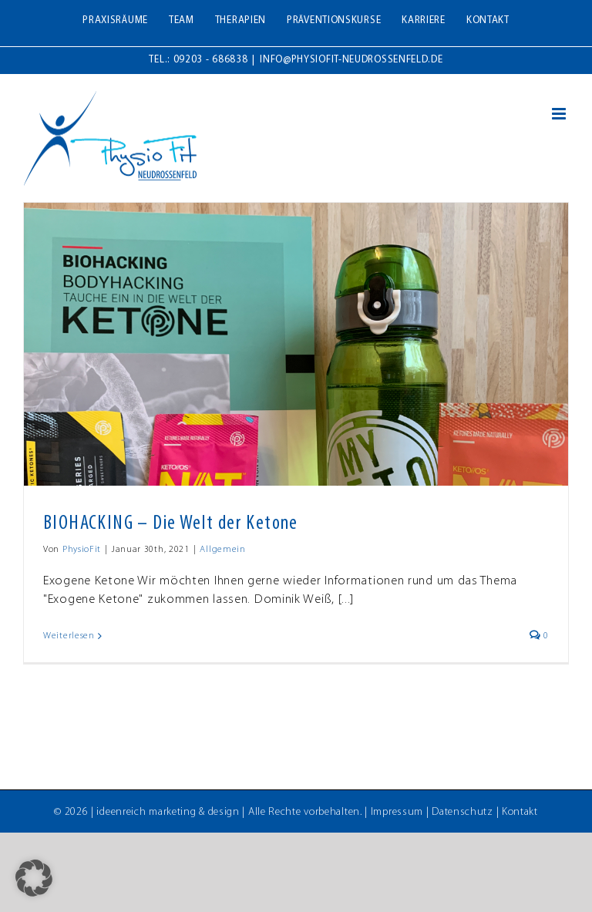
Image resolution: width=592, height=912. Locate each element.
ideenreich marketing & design (167, 812)
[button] (34, 878)
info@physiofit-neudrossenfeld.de (351, 60)
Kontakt (520, 812)
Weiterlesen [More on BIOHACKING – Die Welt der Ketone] (69, 636)
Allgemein (222, 549)
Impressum (397, 812)
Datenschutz (462, 812)
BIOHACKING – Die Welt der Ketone (170, 523)
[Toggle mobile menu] (560, 114)
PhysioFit (81, 549)
